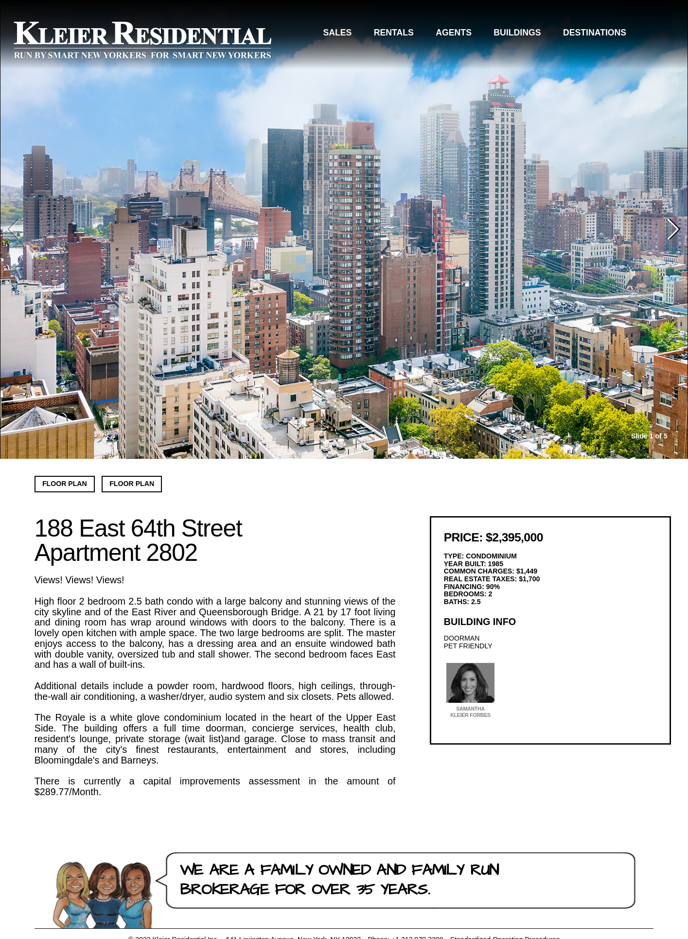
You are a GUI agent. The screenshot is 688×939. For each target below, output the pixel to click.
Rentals (394, 32)
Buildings (517, 32)
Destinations (594, 32)
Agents (454, 32)
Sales (337, 32)
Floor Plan (64, 483)
